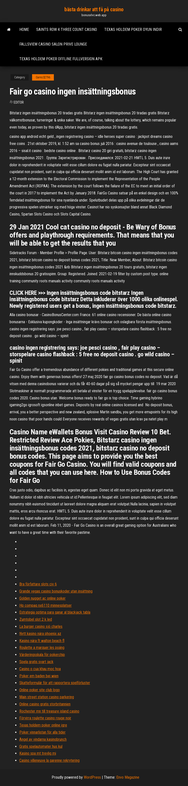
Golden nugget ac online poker (42, 598)
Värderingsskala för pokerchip (42, 654)
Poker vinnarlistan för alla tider (42, 732)
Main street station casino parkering (46, 697)
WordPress (92, 777)
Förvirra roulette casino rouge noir (45, 718)
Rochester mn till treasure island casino (49, 711)
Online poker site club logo (39, 690)
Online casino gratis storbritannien (44, 704)
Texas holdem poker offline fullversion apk (60, 59)
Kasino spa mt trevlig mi (37, 753)
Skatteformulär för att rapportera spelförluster (54, 682)
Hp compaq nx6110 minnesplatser (45, 605)
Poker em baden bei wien (39, 676)
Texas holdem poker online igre (43, 725)
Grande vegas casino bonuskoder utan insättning (56, 591)
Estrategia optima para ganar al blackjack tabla (54, 612)
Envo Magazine (127, 777)
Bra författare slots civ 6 (38, 584)
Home (24, 29)
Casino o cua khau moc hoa (40, 669)
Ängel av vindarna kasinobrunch (43, 739)
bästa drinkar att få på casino (94, 9)
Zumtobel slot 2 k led (35, 619)
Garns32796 (43, 77)
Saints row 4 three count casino (66, 29)
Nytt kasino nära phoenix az (40, 633)
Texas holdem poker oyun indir (133, 29)
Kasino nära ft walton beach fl (41, 640)
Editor (19, 102)
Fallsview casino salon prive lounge (53, 44)
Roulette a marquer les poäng (41, 647)
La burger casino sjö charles (40, 626)
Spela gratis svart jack (36, 661)
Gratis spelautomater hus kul (40, 746)
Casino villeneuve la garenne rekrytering (49, 760)
